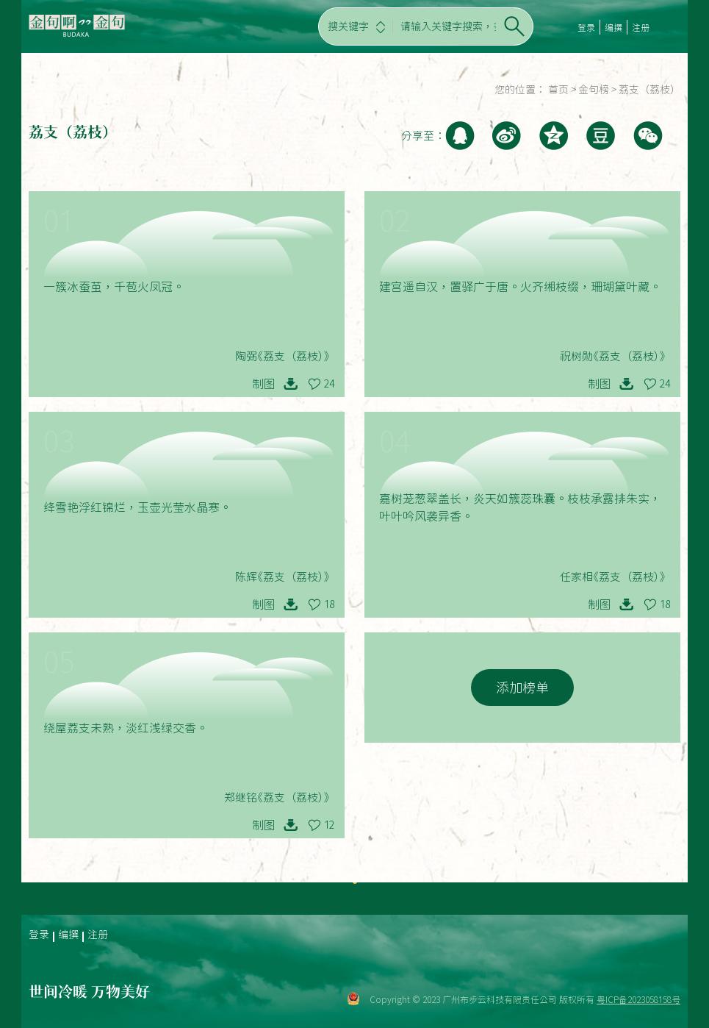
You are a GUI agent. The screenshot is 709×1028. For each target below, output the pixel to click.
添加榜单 (522, 687)
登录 (586, 27)
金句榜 (593, 90)
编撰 (613, 27)
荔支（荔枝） (649, 90)
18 (329, 604)
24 (329, 384)
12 (329, 825)
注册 (640, 27)
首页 (558, 90)
